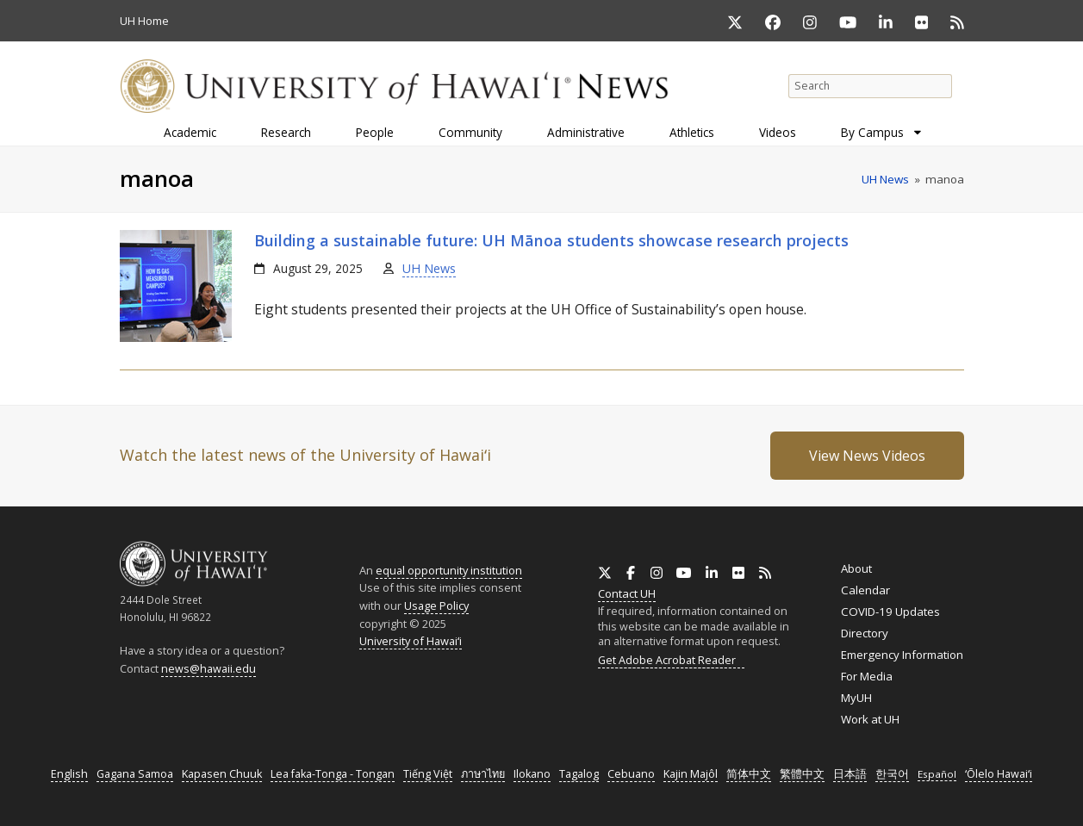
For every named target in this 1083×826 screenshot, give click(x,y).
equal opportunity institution (449, 570)
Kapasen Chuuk (222, 774)
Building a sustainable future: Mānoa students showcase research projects (551, 240)
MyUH (856, 697)
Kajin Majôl (690, 774)
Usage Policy (436, 605)
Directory (864, 633)
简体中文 (748, 774)
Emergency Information (902, 654)
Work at (870, 719)
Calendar (865, 590)
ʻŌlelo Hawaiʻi (998, 774)
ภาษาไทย (483, 774)
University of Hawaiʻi (410, 641)
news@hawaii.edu (208, 668)
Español (937, 773)
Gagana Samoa (134, 774)
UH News (429, 268)
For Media (867, 676)
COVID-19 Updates (890, 611)
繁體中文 (802, 774)
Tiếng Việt (427, 774)
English (69, 774)
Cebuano (631, 774)
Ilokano (532, 774)
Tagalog (579, 774)
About (856, 568)
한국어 (892, 774)
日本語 (850, 774)
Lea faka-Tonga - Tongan (333, 774)
